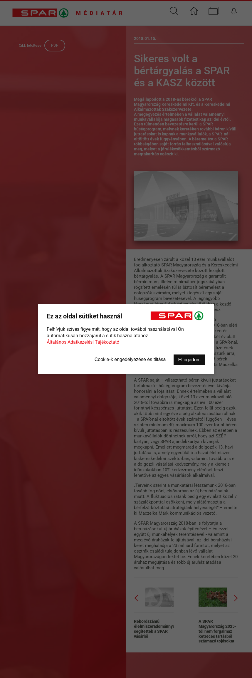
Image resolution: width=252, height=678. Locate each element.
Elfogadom (189, 359)
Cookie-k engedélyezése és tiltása (130, 359)
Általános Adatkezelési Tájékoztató (83, 342)
